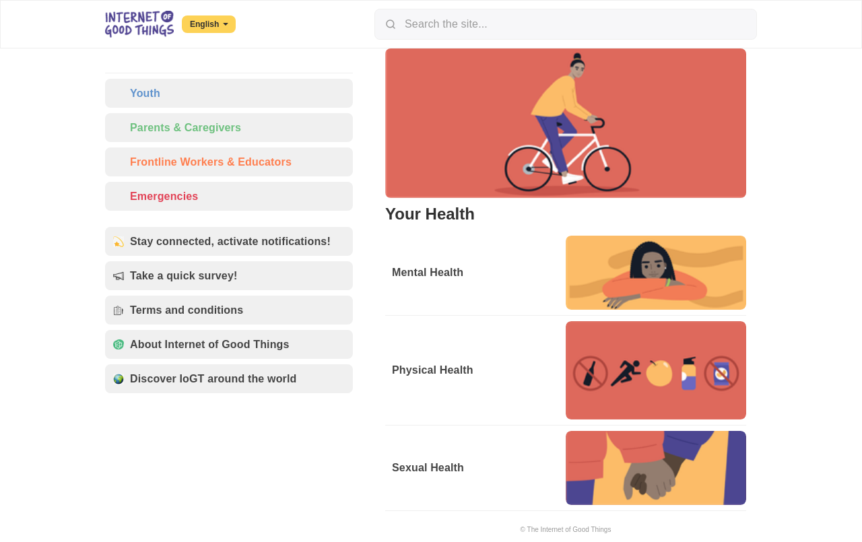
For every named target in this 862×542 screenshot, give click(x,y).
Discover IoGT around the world (205, 378)
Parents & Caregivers (177, 127)
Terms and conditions (178, 310)
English (209, 24)
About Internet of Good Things (201, 344)
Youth (136, 93)
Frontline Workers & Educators (202, 162)
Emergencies (155, 196)
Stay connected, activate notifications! (222, 241)
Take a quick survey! (175, 275)
